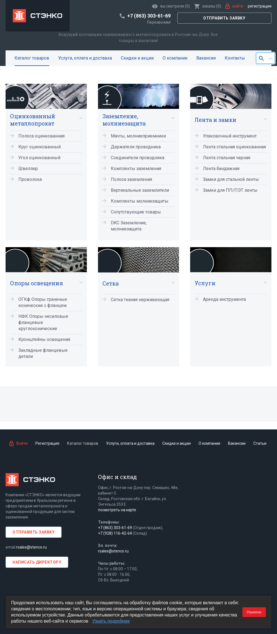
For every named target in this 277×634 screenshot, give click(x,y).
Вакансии (206, 58)
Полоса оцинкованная (41, 136)
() (207, 6)
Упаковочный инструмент (230, 136)
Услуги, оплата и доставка (85, 58)
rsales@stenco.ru (31, 547)
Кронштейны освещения (44, 339)
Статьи (259, 443)
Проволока (30, 179)
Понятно (254, 612)
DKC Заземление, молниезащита (129, 226)
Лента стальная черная (226, 157)
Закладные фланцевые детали (43, 353)
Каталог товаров (31, 58)
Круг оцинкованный (39, 146)
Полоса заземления (131, 179)
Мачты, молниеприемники (138, 136)
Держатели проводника (136, 146)
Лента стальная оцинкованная (234, 146)
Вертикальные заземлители (140, 190)
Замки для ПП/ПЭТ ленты (230, 190)
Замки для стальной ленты (231, 179)
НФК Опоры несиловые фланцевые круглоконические (43, 322)
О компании (175, 58)
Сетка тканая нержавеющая (140, 299)
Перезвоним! (159, 22)
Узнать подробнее (111, 621)
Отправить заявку (224, 18)
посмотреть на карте (117, 510)
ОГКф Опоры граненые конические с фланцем (42, 302)
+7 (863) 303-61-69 (115, 527)
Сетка (110, 283)
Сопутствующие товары (136, 212)
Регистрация (259, 6)
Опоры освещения (36, 283)
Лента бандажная (221, 168)
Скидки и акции (137, 58)
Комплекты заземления (136, 168)
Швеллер (28, 168)
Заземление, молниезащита (124, 119)
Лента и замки (215, 119)
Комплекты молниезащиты (139, 201)
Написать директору (37, 562)
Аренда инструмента (224, 299)
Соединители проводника (137, 157)
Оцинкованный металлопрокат (32, 119)
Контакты (235, 58)
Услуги (205, 283)
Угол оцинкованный (39, 157)
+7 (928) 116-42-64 (115, 533)
